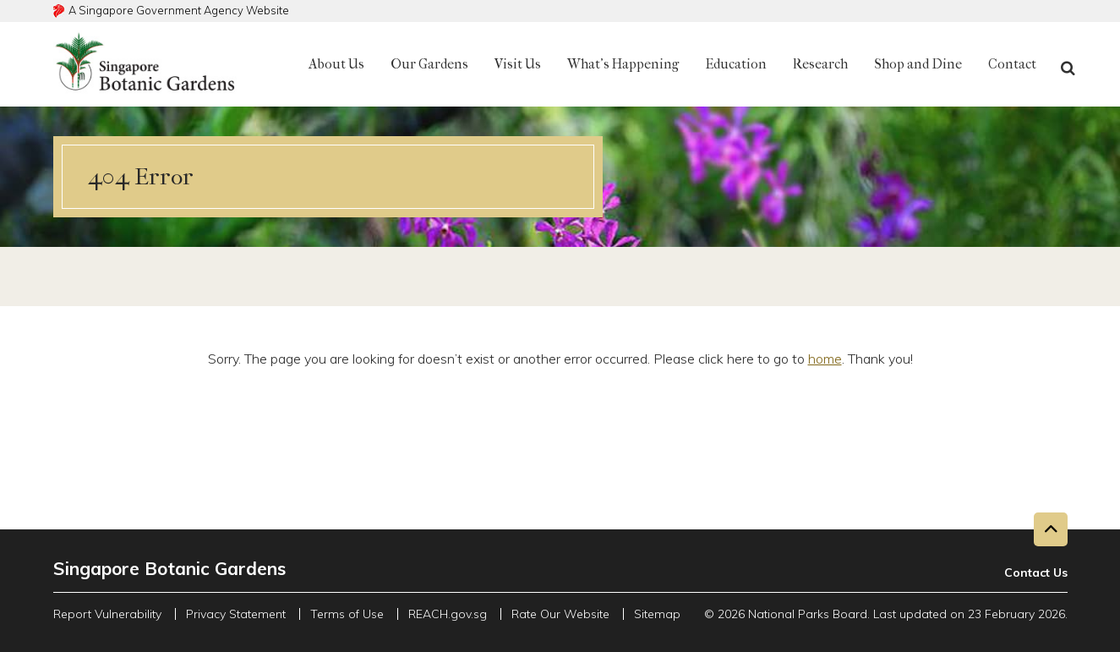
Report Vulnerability (107, 614)
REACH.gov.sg (447, 614)
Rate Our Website (560, 614)
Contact (1012, 64)
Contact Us (1036, 572)
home (825, 358)
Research (820, 64)
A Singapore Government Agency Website (178, 10)
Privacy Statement (236, 614)
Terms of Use (347, 614)
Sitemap (657, 614)
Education (736, 64)
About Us (336, 64)
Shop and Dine (918, 64)
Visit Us (517, 64)
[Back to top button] (1051, 529)
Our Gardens (429, 64)
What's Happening (623, 64)
